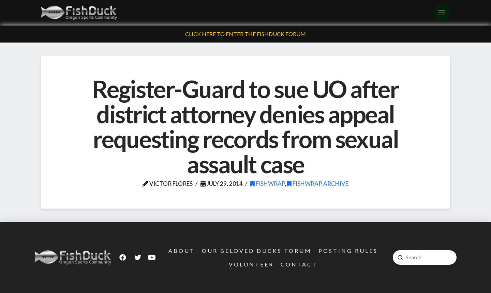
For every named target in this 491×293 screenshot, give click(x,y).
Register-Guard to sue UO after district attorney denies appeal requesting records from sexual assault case (245, 126)
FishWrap (267, 183)
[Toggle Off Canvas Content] (442, 13)
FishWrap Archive (317, 183)
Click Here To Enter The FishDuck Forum (245, 34)
